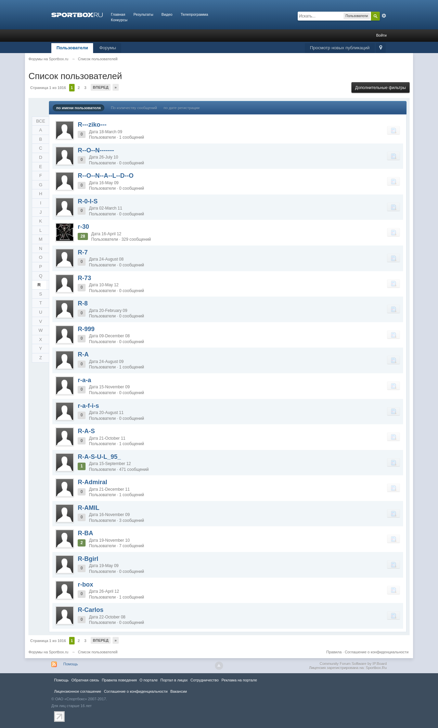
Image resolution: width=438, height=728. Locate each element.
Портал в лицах (174, 680)
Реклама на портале (239, 680)
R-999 (86, 329)
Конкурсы (119, 20)
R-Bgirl (88, 558)
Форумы (107, 47)
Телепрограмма (194, 14)
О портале (149, 680)
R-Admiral (92, 482)
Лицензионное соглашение (77, 691)
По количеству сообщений (134, 108)
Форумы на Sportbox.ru (48, 652)
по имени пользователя (78, 108)
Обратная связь (85, 680)
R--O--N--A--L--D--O (105, 175)
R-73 (84, 278)
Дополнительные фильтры (380, 87)
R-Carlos (90, 609)
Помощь (70, 664)
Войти (381, 35)
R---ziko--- (92, 124)
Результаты (143, 14)
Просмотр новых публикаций (340, 47)
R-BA (85, 533)
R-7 (83, 252)
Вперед (100, 87)
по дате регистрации (181, 108)
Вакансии (178, 691)
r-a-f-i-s (88, 405)
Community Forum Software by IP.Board (353, 664)
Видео (167, 14)
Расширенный (384, 15)
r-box (85, 584)
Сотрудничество (204, 680)
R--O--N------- (96, 150)
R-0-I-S (88, 201)
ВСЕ (40, 121)
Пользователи (72, 47)
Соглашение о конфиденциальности (376, 652)
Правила (334, 652)
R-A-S (86, 431)
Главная (118, 14)
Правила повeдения (119, 680)
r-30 (83, 226)
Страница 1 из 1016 (48, 88)
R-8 (83, 303)
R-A (83, 354)
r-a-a (84, 380)
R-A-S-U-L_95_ (99, 456)
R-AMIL (88, 507)
